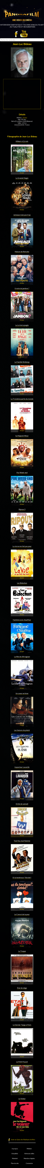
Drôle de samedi (22, 804)
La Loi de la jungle (22, 325)
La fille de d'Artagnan (22, 657)
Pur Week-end (22, 473)
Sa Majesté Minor (22, 436)
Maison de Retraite (22, 252)
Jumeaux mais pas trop (22, 215)
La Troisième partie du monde (22, 399)
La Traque (22, 951)
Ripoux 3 (22, 509)
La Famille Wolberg (22, 362)
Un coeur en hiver (22, 693)
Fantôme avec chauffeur (22, 620)
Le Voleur (22, 1099)
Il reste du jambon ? (22, 288)
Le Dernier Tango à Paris (22, 1025)
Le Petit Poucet (22, 1062)
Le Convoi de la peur (22, 914)
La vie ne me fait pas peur (22, 546)
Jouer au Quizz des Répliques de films (23, 1139)
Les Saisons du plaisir (22, 730)
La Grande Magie (22, 178)
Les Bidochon (22, 583)
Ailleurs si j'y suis (22, 141)
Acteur (25, 118)
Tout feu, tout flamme (22, 841)
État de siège (22, 988)
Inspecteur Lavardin (22, 767)
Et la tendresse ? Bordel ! (22, 878)
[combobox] (22, 39)
